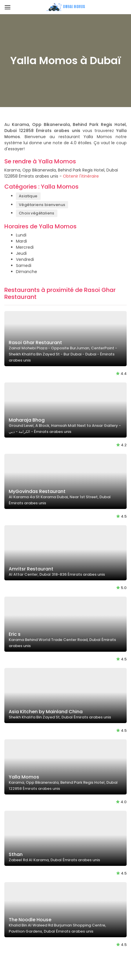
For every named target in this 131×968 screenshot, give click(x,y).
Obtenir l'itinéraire (81, 176)
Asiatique (28, 196)
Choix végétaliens (36, 213)
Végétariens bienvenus (42, 204)
